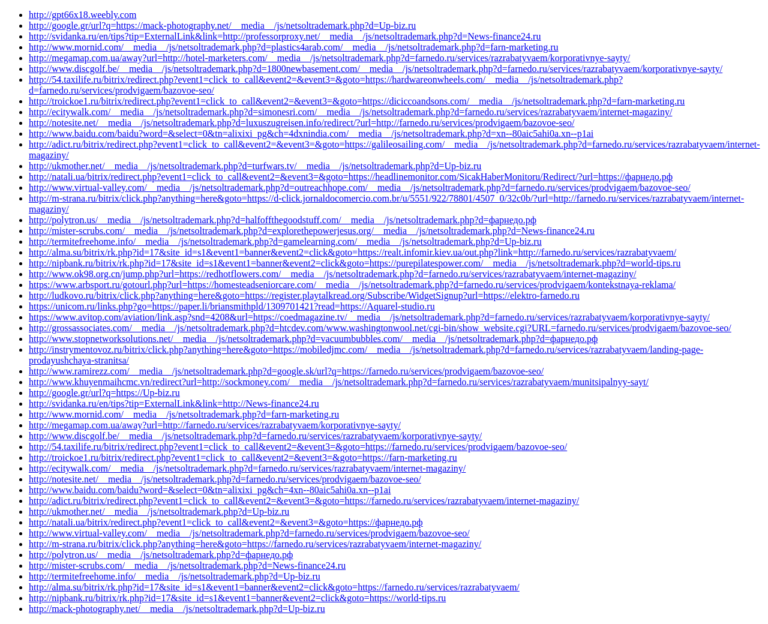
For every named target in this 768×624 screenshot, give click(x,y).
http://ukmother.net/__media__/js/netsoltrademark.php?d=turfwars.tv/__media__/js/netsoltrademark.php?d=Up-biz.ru (255, 166)
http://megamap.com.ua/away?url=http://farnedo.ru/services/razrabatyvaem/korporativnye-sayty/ (215, 425)
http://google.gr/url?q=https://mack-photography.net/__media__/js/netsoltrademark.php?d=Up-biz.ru (222, 25)
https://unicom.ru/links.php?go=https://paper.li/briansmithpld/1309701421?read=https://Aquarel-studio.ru (232, 306)
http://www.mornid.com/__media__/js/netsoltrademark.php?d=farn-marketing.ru (184, 414)
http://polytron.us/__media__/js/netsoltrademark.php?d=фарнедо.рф (161, 555)
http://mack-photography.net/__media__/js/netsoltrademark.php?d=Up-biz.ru (177, 609)
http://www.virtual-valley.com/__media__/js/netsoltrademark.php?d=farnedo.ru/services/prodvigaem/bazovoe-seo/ (249, 533)
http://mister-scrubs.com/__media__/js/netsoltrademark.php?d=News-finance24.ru (187, 565)
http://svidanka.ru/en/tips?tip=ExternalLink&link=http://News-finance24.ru (174, 403)
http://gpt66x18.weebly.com (82, 15)
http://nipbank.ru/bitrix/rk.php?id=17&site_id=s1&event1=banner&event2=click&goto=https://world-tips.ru (237, 598)
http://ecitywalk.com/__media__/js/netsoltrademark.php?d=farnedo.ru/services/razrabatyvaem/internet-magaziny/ (247, 468)
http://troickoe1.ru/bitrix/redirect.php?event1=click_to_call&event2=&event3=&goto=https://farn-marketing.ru (243, 457)
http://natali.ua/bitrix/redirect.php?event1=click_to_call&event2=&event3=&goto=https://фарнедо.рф (226, 522)
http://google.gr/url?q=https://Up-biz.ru (104, 393)
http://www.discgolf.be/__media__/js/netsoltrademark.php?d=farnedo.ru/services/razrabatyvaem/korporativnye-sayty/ (255, 436)
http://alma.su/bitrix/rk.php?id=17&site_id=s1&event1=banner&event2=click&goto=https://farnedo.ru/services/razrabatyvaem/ (274, 587)
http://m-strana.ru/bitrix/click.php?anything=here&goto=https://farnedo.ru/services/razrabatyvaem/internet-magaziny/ (255, 544)
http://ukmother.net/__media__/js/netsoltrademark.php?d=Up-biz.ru (159, 511)
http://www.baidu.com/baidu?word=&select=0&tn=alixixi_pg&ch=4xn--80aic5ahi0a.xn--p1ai (210, 490)
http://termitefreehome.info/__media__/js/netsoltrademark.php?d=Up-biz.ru (174, 576)
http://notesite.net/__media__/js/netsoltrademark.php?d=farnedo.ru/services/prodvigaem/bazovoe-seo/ (225, 479)
